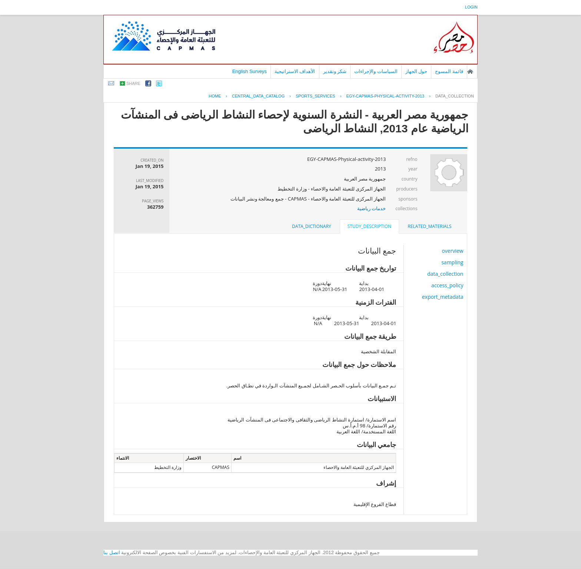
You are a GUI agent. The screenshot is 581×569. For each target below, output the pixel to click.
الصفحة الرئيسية (470, 72)
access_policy (447, 285)
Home (215, 96)
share (133, 83)
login (471, 7)
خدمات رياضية (371, 208)
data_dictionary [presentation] (311, 226)
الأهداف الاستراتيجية (295, 71)
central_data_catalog (258, 96)
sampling (452, 262)
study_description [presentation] (369, 226)
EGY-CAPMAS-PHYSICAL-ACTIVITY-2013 (385, 96)
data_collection (454, 96)
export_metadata (443, 296)
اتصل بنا (111, 552)
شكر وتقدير (335, 71)
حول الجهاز (416, 71)
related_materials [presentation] (429, 226)
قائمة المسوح (449, 71)
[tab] (429, 226)
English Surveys (249, 71)
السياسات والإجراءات (376, 71)
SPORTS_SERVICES (315, 96)
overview (452, 250)
